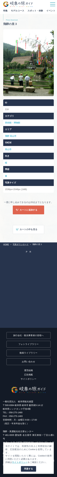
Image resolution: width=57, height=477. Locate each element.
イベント (50, 10)
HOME (6, 244)
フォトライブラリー (28, 344)
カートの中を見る (26, 229)
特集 (5, 10)
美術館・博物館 (12, 122)
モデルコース (17, 10)
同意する (28, 469)
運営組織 (28, 370)
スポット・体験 (35, 10)
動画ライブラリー (28, 353)
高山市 (13, 136)
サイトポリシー (28, 379)
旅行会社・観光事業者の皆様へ (28, 335)
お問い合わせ (28, 361)
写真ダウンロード (21, 244)
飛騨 (7, 136)
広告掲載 (28, 374)
